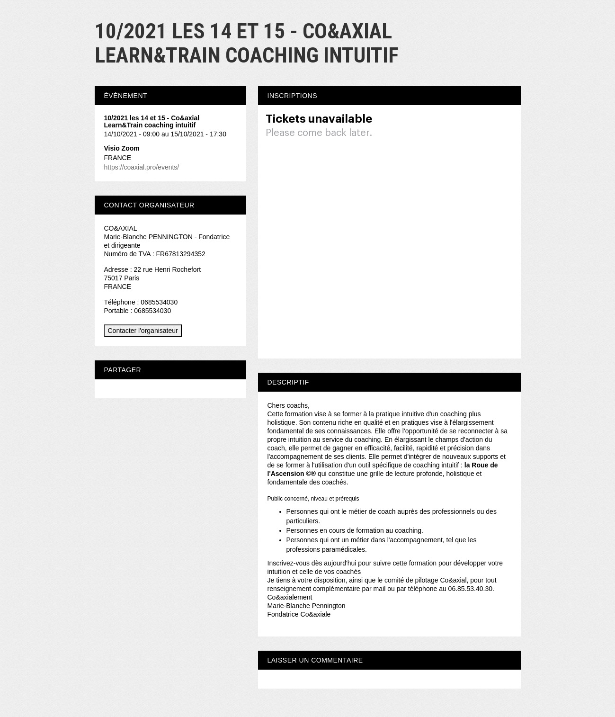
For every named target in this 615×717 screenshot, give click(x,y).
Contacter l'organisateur (143, 330)
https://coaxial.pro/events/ (141, 167)
